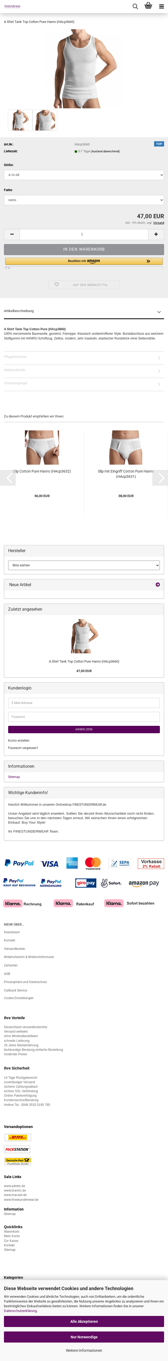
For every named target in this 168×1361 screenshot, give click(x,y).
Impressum (12, 932)
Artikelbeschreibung (19, 311)
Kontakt (9, 940)
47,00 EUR (84, 671)
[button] (12, 234)
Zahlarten (11, 965)
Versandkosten (14, 949)
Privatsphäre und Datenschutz (25, 982)
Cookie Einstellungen (19, 998)
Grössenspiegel (15, 383)
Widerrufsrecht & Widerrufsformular (29, 957)
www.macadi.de (15, 1195)
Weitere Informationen (84, 1350)
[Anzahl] (84, 234)
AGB (7, 974)
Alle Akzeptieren (84, 1321)
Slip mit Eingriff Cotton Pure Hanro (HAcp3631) (126, 474)
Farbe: (8, 190)
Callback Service (15, 990)
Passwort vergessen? (23, 748)
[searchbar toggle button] (135, 6)
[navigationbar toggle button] (161, 6)
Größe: (8, 165)
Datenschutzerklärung (20, 1311)
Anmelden (84, 729)
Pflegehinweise (15, 357)
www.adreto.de (14, 1186)
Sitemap (14, 777)
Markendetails (14, 370)
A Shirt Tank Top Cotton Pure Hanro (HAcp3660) (84, 661)
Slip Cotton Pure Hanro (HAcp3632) (42, 471)
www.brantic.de (15, 1190)
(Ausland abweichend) (105, 151)
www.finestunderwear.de (21, 1200)
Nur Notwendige (84, 1337)
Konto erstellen (18, 740)
